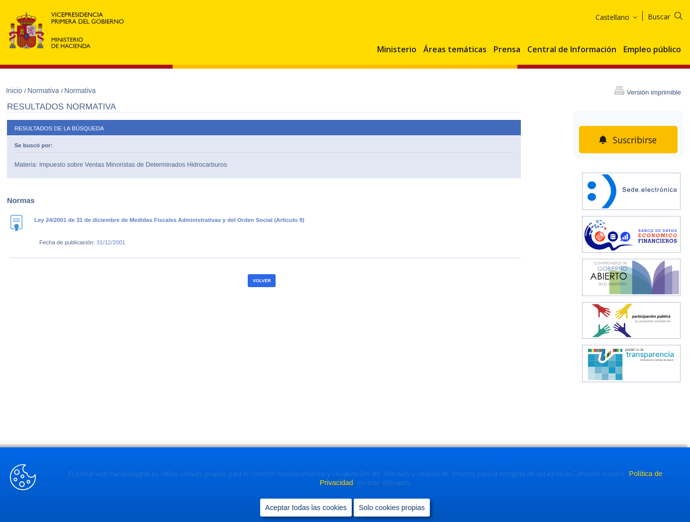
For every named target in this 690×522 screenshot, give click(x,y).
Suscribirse (635, 140)
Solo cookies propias (392, 508)
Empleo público (652, 50)
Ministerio (396, 50)
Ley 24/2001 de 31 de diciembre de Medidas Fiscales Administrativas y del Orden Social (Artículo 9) (169, 220)
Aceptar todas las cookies (306, 508)
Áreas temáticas (455, 50)
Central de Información (571, 50)
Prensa (506, 50)
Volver (262, 280)
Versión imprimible (654, 92)
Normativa (44, 91)
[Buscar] (671, 15)
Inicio (15, 91)
